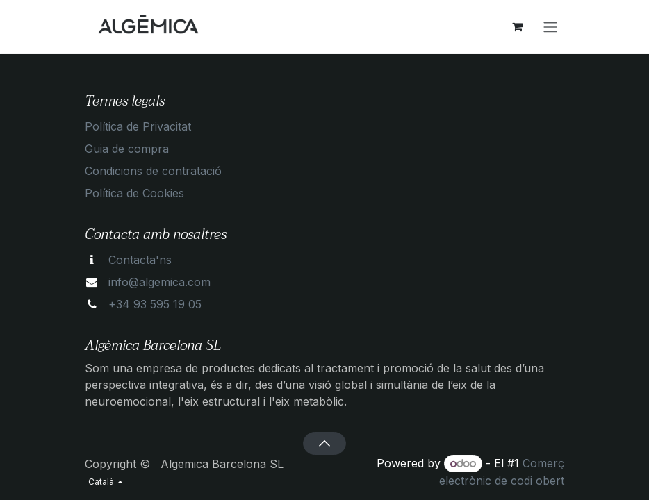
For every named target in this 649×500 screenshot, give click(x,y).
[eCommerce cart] (517, 26)
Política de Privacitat (138, 126)
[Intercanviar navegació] (550, 26)
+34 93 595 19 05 (155, 304)
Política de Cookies (134, 193)
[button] (324, 443)
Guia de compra (127, 149)
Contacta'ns (140, 260)
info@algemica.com (159, 282)
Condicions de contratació (153, 171)
